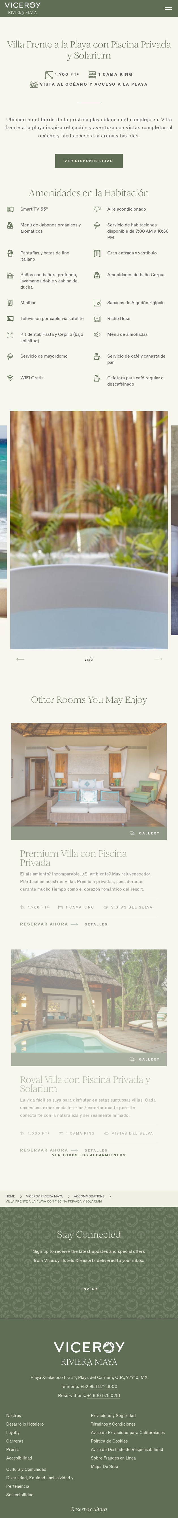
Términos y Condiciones (113, 1424)
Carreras (14, 1441)
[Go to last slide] (20, 659)
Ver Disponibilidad (89, 161)
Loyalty (13, 1432)
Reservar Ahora (89, 1509)
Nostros (13, 1415)
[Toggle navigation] (168, 8)
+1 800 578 (103, 1395)
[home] (22, 8)
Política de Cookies (109, 1441)
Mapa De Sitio (104, 1466)
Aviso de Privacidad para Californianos (128, 1432)
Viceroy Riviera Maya (44, 1196)
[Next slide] (158, 659)
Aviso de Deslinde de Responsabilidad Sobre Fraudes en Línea (127, 1454)
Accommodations (89, 1196)
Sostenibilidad (20, 1495)
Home (10, 1196)
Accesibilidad (19, 1458)
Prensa (13, 1449)
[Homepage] (89, 1353)
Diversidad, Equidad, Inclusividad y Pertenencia (39, 1482)
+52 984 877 (98, 1386)
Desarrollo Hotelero (25, 1424)
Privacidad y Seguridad (113, 1415)
